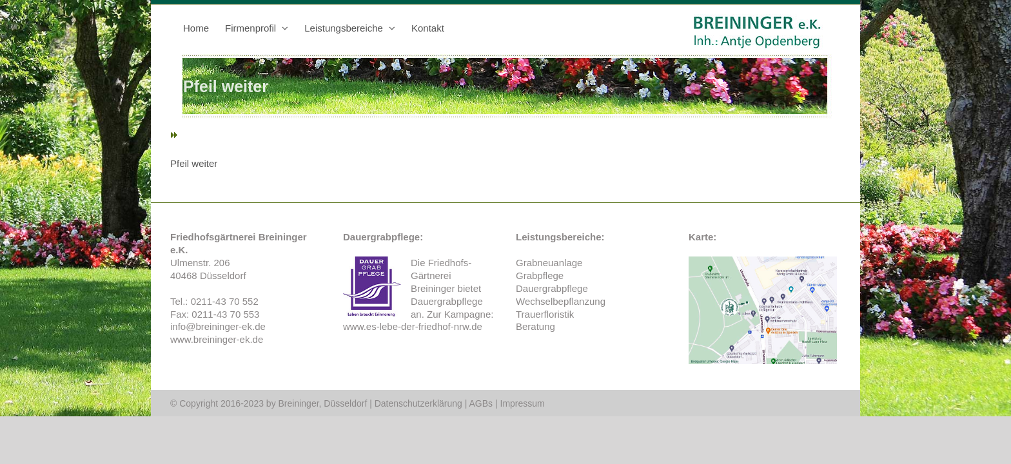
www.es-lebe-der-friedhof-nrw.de (412, 326)
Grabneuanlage (549, 262)
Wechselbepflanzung (560, 301)
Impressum (522, 403)
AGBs (481, 403)
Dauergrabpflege (447, 301)
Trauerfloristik (545, 314)
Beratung (535, 326)
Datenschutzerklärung (418, 403)
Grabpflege (540, 275)
